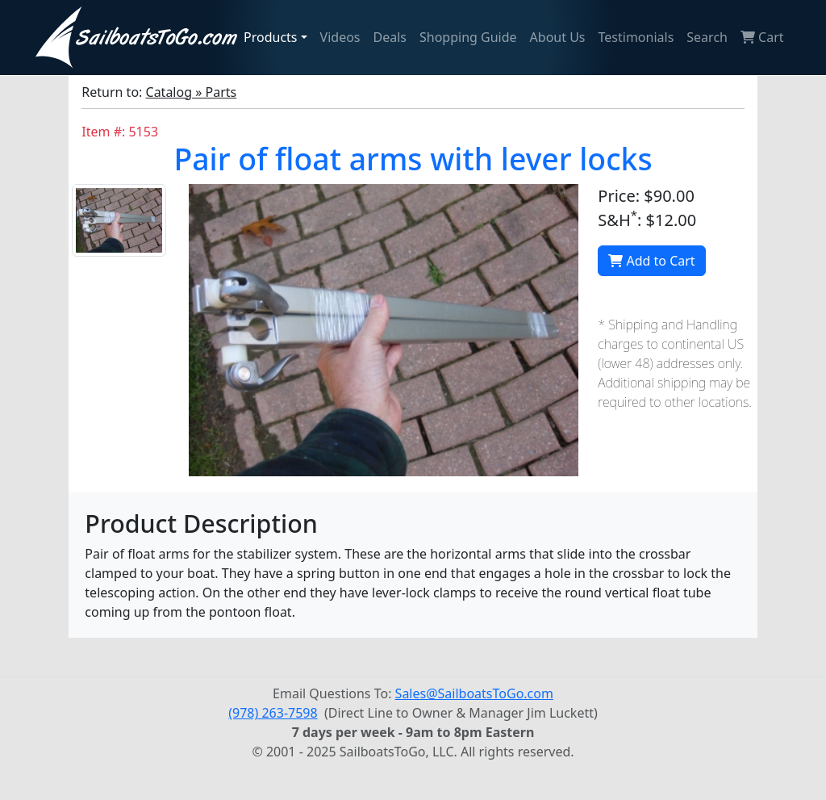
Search (707, 37)
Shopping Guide (468, 37)
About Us (558, 37)
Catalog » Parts (191, 92)
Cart (762, 37)
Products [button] (271, 37)
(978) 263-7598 (272, 713)
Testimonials (636, 37)
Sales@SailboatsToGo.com (474, 693)
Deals (390, 37)
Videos (340, 37)
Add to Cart (651, 261)
